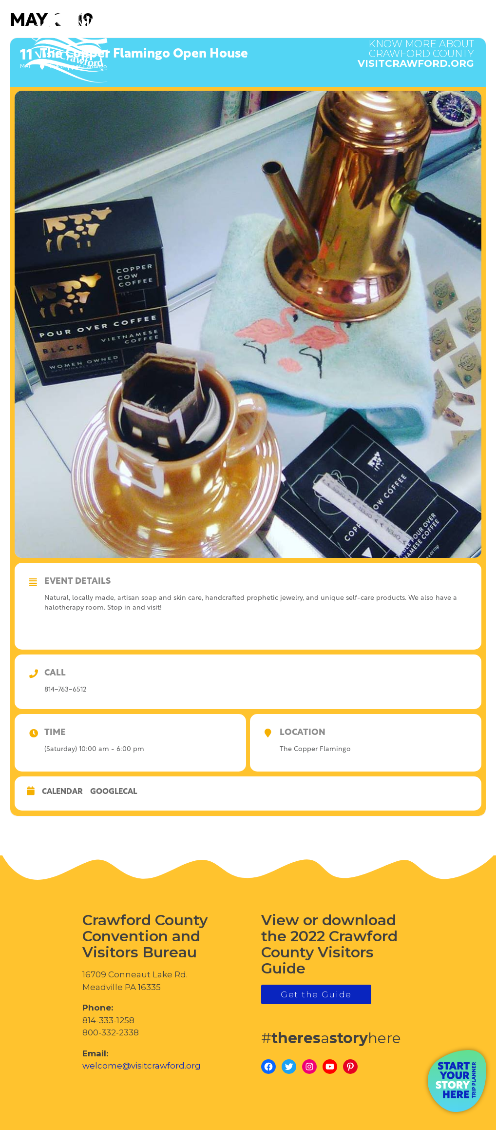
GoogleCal (113, 792)
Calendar (62, 792)
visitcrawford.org (416, 48)
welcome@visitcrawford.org (141, 1066)
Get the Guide (316, 994)
